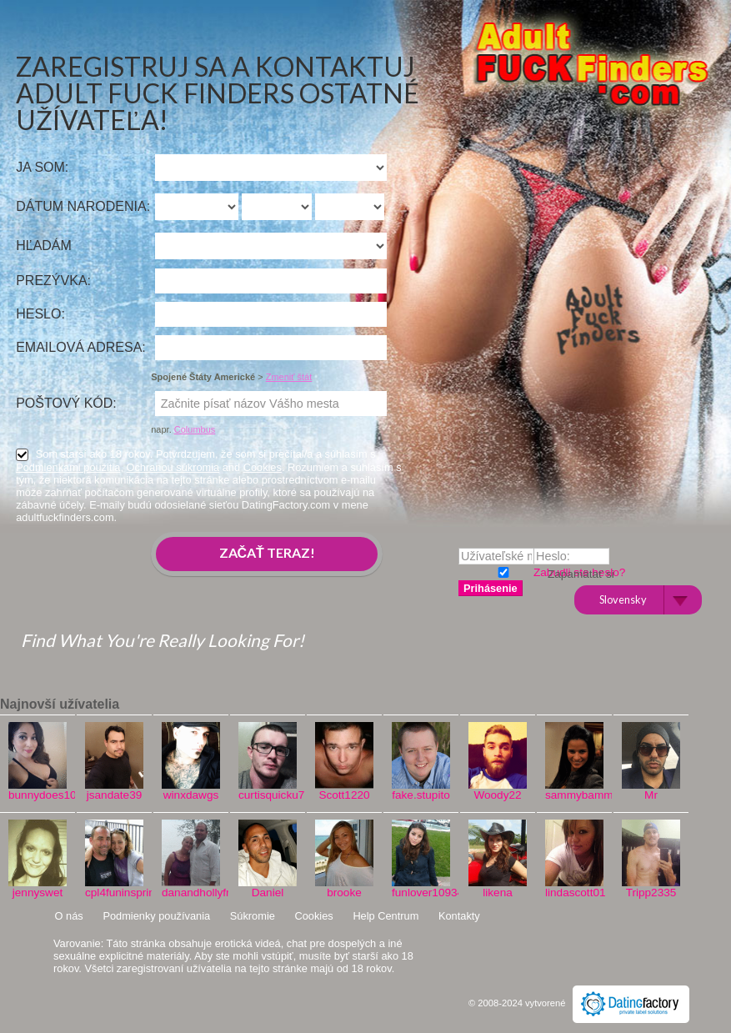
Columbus (195, 429)
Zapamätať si (502, 570)
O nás (69, 916)
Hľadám (44, 245)
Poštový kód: (66, 403)
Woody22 (497, 795)
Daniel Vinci (268, 898)
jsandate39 (115, 795)
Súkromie (252, 916)
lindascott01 (574, 892)
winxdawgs (191, 795)
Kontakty (459, 916)
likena (498, 892)
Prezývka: (53, 280)
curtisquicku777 (267, 795)
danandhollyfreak (191, 892)
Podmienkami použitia (68, 467)
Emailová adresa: (81, 347)
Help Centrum (385, 916)
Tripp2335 (651, 892)
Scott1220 (343, 795)
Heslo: (40, 314)
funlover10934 (421, 892)
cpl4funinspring (114, 892)
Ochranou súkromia (173, 467)
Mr (651, 795)
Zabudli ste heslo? (579, 572)
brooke (344, 892)
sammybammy (574, 795)
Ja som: (42, 167)
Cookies (262, 467)
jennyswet (38, 892)
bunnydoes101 (37, 795)
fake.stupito (421, 795)
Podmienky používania (156, 916)
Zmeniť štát (289, 377)
